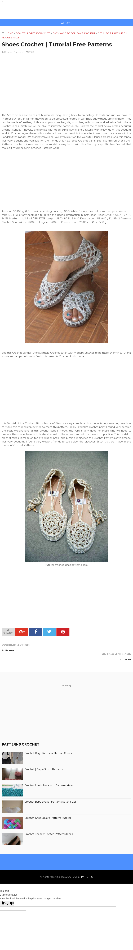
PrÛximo (8, 650)
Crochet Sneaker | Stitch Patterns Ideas (49, 825)
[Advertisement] (66, 81)
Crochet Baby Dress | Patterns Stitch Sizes (50, 792)
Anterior (125, 650)
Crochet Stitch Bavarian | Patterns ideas (49, 776)
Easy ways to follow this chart (74, 33)
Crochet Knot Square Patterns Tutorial (48, 808)
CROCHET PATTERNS (66, 11)
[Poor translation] (9, 894)
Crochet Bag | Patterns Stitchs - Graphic (49, 744)
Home (66, 23)
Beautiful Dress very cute (33, 33)
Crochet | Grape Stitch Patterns (44, 760)
